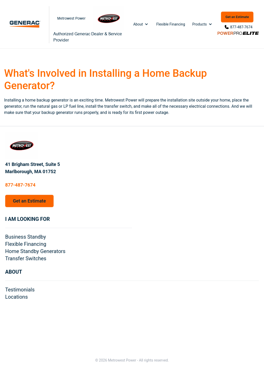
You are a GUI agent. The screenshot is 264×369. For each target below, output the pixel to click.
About (141, 24)
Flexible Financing (170, 24)
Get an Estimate (237, 17)
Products (202, 24)
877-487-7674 (241, 27)
